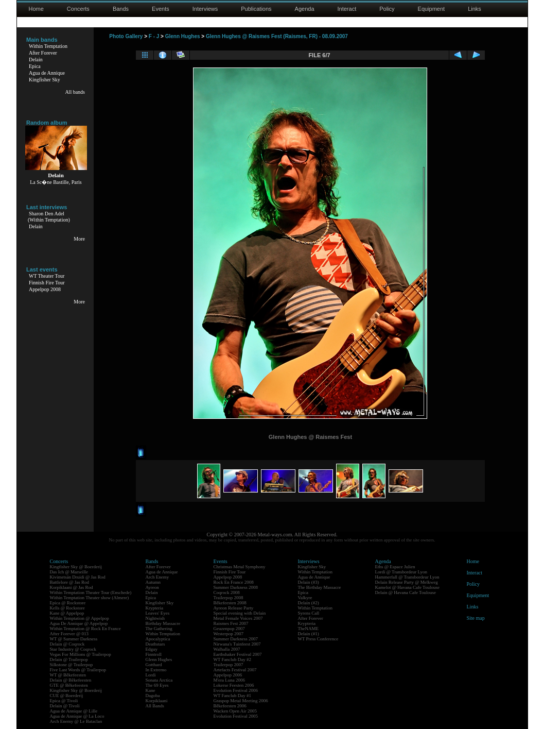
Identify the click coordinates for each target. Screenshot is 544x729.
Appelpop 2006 (228, 674)
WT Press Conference (318, 638)
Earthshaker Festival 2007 (238, 654)
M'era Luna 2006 (229, 680)
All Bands (155, 705)
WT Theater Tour (46, 276)
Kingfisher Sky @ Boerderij (76, 566)
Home (36, 9)
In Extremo (156, 669)
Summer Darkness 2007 (236, 638)
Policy (386, 9)
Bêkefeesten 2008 (230, 602)
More (79, 239)
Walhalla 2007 (227, 649)
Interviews (205, 9)
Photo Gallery (126, 36)
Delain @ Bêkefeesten (71, 680)
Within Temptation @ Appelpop (79, 618)
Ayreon (152, 587)
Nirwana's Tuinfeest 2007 (237, 644)
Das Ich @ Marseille (69, 571)
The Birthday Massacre (319, 587)
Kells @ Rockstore (67, 608)
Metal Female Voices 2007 (238, 618)
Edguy (152, 649)
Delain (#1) (308, 633)
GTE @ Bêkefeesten (69, 685)
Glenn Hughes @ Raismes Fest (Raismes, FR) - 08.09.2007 (277, 36)
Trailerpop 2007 (228, 664)
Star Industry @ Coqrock (73, 649)
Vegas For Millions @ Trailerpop (80, 654)
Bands (121, 9)
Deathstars (155, 644)
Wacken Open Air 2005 (235, 711)
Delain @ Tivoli (65, 705)
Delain (36, 59)
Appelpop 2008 (45, 289)
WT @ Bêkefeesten (68, 674)
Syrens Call (309, 613)
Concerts (78, 9)
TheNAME (308, 628)
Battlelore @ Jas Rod (70, 582)
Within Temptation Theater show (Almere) (89, 597)
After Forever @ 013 (69, 633)
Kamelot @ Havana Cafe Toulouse (407, 587)
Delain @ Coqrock (67, 644)
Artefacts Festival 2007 (235, 669)
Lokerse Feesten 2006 (234, 685)
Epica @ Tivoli (64, 700)
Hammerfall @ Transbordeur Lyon (407, 577)
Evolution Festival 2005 (236, 716)
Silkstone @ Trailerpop (71, 664)
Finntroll (154, 654)
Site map (476, 618)
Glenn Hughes (182, 36)
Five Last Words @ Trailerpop (78, 669)
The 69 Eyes (157, 685)
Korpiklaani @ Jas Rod (71, 587)
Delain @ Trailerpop (69, 659)
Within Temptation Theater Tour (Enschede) (91, 592)
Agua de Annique (47, 73)
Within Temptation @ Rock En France (85, 628)
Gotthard (154, 664)
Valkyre (305, 597)
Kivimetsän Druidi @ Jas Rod (78, 577)
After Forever (43, 53)
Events (160, 9)
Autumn (153, 582)
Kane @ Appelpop (67, 613)
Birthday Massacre (163, 623)
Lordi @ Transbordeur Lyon (401, 571)
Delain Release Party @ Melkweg (406, 582)
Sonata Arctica (159, 680)
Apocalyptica (158, 638)
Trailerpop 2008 (228, 597)
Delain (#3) (308, 582)
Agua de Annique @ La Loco (77, 716)
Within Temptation (48, 46)
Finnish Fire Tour (47, 282)
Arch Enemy (157, 577)
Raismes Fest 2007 (231, 623)
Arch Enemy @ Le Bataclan (76, 721)
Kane (150, 690)
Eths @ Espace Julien (395, 566)
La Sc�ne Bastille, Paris (56, 182)
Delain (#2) (308, 602)
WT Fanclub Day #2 (233, 659)
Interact (347, 9)
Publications (256, 9)
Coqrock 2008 (227, 592)
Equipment (431, 9)
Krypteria (154, 608)
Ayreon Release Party (234, 608)
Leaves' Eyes (158, 613)
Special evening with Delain (240, 613)
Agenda (304, 9)
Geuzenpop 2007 (229, 628)
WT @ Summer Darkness (74, 638)
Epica (35, 66)
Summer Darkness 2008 (236, 587)
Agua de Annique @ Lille (74, 711)
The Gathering (159, 628)
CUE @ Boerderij (66, 695)
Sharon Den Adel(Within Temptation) (49, 217)
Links (474, 9)
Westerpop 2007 (229, 633)
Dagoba (153, 695)
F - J (154, 36)
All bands (75, 92)
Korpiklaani (157, 700)
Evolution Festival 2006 (236, 690)
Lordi (151, 674)
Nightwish (155, 618)
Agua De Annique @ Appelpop (79, 623)
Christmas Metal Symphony (240, 566)
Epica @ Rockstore (68, 602)
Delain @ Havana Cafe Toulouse (405, 592)
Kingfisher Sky (44, 79)
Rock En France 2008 (234, 582)
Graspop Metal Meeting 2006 (241, 700)
